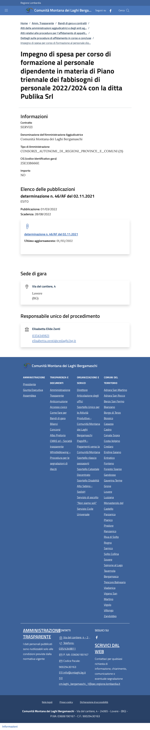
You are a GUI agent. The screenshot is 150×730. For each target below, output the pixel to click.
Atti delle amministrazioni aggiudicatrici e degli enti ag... (54, 28)
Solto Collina (115, 553)
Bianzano (115, 406)
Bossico (115, 417)
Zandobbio (115, 615)
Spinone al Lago (115, 564)
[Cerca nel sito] (128, 10)
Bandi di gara (58, 418)
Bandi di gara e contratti (72, 23)
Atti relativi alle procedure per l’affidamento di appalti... (54, 33)
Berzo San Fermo (115, 401)
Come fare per (58, 412)
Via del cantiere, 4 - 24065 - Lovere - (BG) (75, 637)
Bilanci (54, 424)
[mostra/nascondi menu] (6, 10)
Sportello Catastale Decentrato (88, 472)
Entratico (115, 457)
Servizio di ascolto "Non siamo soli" (87, 500)
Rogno (115, 542)
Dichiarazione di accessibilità (94, 702)
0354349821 (40, 336)
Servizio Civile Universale (88, 511)
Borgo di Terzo (115, 412)
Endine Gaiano (115, 451)
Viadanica (115, 587)
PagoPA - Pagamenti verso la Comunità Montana (88, 446)
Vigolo (115, 604)
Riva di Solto (115, 536)
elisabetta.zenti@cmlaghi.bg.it (54, 341)
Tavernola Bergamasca (115, 574)
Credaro (115, 446)
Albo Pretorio (61, 435)
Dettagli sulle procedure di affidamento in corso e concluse (56, 38)
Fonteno (115, 463)
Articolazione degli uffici (88, 398)
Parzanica (115, 514)
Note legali (47, 702)
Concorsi (55, 429)
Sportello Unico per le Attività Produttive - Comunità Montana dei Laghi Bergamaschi (88, 421)
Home (24, 23)
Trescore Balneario (115, 581)
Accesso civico (58, 407)
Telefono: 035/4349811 (67, 646)
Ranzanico (115, 531)
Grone (115, 485)
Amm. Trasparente (43, 23)
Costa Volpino (115, 440)
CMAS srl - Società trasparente (61, 444)
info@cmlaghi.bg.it (72, 672)
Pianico (115, 519)
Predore (115, 525)
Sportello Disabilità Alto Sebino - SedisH (88, 486)
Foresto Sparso (115, 468)
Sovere (115, 559)
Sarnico (115, 548)
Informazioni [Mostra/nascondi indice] (10, 726)
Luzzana (109, 497)
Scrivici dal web (107, 648)
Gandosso (115, 474)
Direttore (82, 390)
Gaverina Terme (115, 480)
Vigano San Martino (115, 596)
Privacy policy (66, 702)
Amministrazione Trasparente (60, 393)
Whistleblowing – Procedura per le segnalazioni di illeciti (61, 460)
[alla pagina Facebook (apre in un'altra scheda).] (109, 10)
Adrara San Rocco (115, 395)
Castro (115, 429)
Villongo (115, 610)
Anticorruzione (59, 401)
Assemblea (29, 395)
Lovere (115, 491)
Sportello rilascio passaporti (87, 461)
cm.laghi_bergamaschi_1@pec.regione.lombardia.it (75, 681)
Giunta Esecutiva (33, 390)
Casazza (115, 423)
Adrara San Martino (115, 389)
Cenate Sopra (115, 435)
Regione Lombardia (31, 3)
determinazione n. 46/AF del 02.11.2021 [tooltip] (51, 234)
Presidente (29, 384)
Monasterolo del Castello (115, 506)
